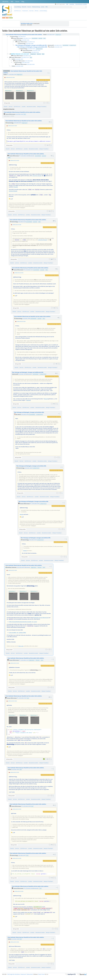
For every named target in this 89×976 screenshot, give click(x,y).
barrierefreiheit (38, 155)
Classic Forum (41, 974)
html (28, 698)
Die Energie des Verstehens (13, 974)
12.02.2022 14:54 (22, 374)
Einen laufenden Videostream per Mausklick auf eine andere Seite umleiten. (24, 120)
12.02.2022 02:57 (17, 123)
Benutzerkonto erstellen (31, 106)
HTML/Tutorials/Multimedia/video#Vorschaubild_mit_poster (23, 621)
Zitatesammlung (36, 7)
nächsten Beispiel (13, 191)
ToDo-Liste (20, 646)
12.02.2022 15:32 (22, 698)
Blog (23, 1)
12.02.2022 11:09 (24, 155)
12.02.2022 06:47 (20, 567)
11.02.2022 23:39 (12, 74)
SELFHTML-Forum (17, 10)
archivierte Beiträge (43, 10)
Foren (28, 7)
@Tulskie (33, 194)
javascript (44, 155)
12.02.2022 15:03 (25, 414)
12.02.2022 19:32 (35, 503)
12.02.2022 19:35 (33, 540)
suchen (42, 7)
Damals (21, 514)
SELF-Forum (6, 71)
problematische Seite (10, 77)
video (9, 157)
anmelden (24, 106)
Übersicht (24, 7)
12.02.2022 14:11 (29, 269)
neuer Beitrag (17, 7)
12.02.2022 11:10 (24, 660)
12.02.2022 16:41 (15, 769)
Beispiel (16, 187)
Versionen (31, 155)
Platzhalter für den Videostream (40, 617)
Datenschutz (30, 974)
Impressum (23, 974)
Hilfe (46, 7)
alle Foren (10, 106)
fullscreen (39, 567)
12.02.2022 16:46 (27, 806)
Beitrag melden (7, 103)
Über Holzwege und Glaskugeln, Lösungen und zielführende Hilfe (27, 372)
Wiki (12, 1)
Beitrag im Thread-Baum (41, 106)
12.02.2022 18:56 (28, 468)
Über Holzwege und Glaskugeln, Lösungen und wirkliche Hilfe (29, 412)
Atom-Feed (31, 10)
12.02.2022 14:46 (26, 318)
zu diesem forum (43, 374)
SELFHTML (5, 1)
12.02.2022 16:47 (22, 855)
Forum (17, 1)
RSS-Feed (36, 10)
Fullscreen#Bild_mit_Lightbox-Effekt (17, 632)
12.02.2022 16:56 (29, 888)
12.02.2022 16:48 (15, 939)
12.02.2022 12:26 (22, 221)
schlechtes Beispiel (36, 175)
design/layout (19, 74)
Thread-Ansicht (25, 10)
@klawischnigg (30, 586)
